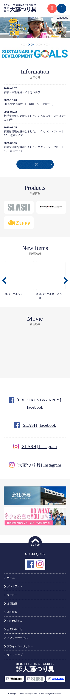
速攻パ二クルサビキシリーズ (51, 280)
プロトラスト (15, 586)
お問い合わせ (15, 629)
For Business (14, 620)
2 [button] (31, 45)
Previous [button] (5, 29)
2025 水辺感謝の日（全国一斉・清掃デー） (29, 104)
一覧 (35, 164)
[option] (35, 27)
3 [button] (39, 45)
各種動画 (12, 603)
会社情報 (12, 612)
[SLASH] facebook (38, 425)
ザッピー (12, 594)
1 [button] (24, 45)
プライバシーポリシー (20, 646)
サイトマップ (15, 654)
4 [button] (46, 45)
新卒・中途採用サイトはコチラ (22, 92)
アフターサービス (17, 637)
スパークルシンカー (19, 278)
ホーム (11, 577)
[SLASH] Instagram (39, 446)
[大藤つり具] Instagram (38, 465)
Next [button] (65, 29)
